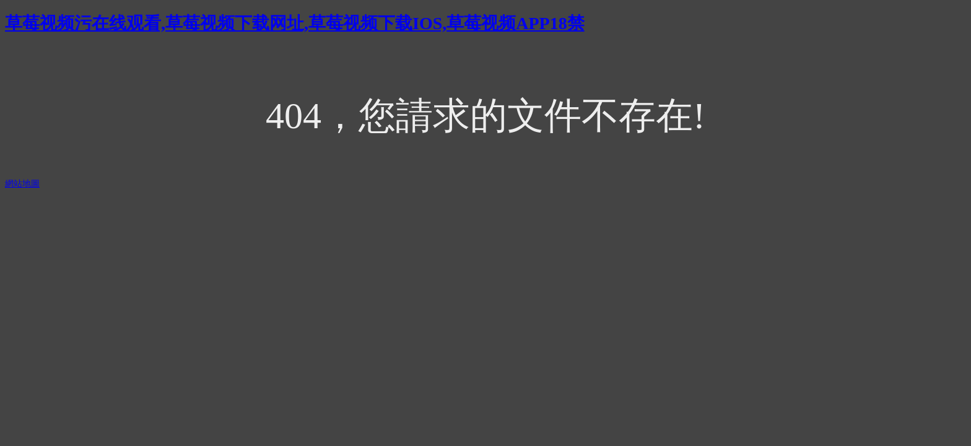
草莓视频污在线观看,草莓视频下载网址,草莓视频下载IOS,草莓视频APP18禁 (295, 23)
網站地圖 (22, 183)
